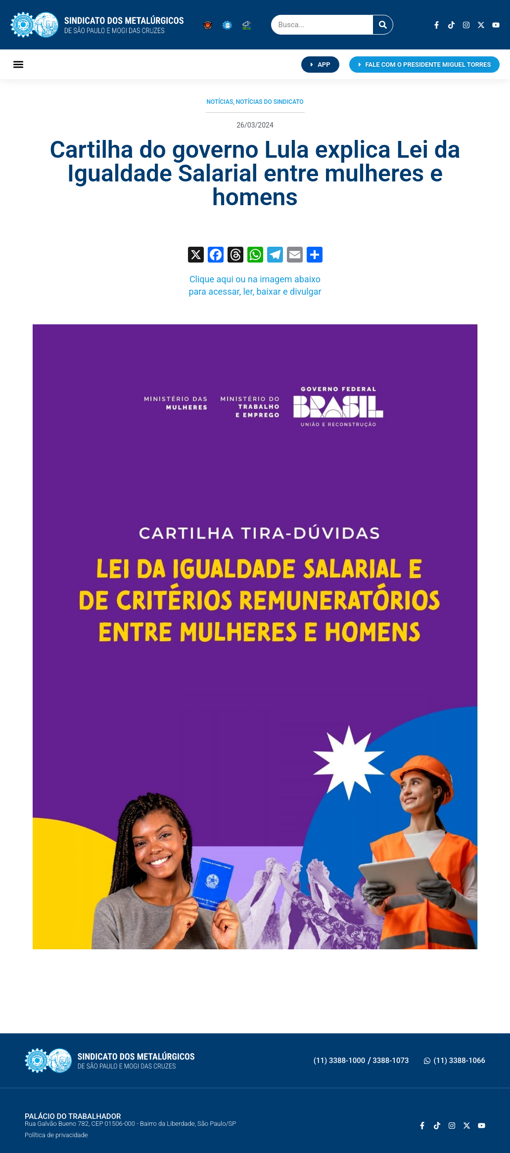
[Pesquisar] (383, 24)
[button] (18, 64)
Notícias (219, 101)
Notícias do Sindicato (270, 101)
